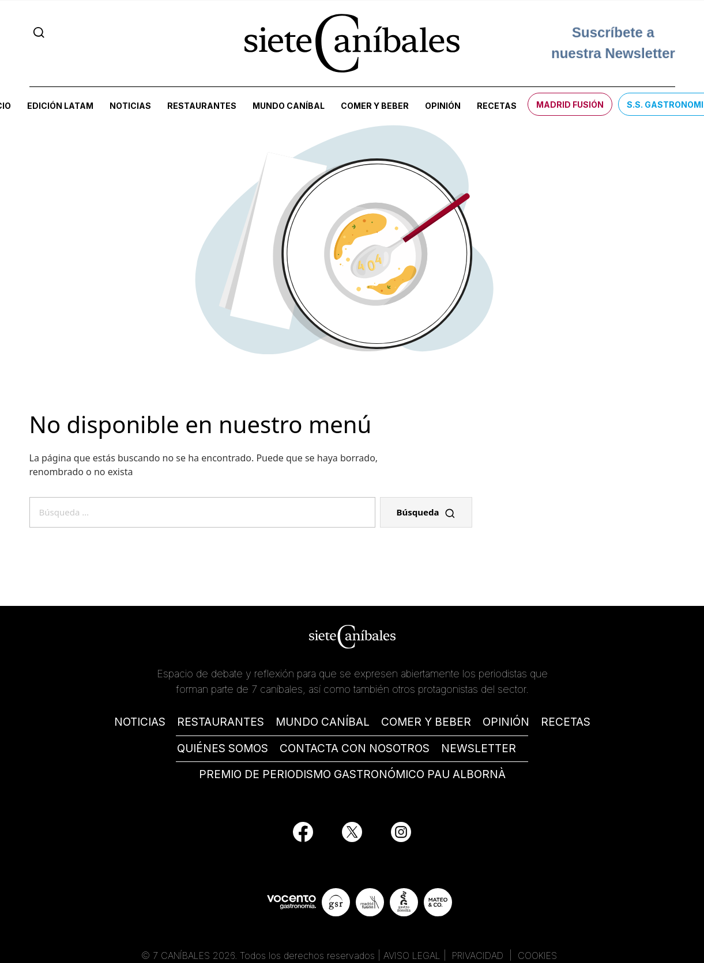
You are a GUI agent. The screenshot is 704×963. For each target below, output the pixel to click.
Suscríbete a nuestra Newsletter (613, 43)
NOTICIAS (139, 722)
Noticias (130, 106)
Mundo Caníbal (289, 106)
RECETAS (565, 722)
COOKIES (537, 955)
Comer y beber (375, 106)
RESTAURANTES (220, 722)
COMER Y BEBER (426, 722)
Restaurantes (201, 106)
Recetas (497, 106)
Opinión (443, 106)
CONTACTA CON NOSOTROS (355, 748)
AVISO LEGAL (412, 955)
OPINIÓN (506, 722)
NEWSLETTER (478, 748)
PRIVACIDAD (479, 955)
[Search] (38, 32)
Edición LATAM (60, 106)
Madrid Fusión (570, 104)
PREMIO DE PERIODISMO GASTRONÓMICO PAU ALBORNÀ (352, 774)
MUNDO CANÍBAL (323, 722)
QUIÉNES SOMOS (222, 748)
